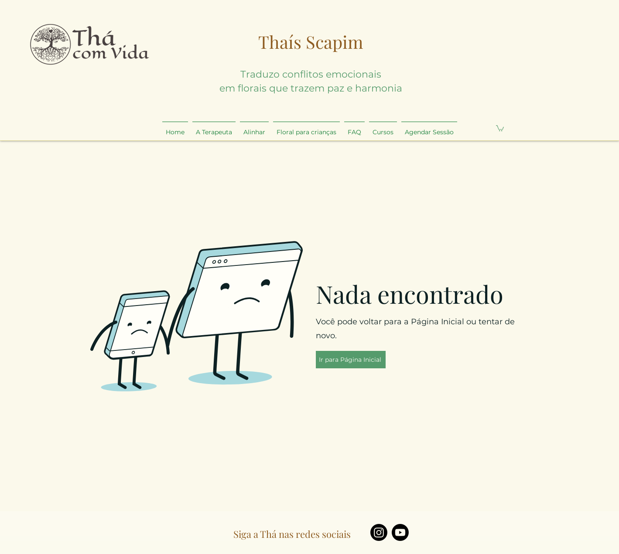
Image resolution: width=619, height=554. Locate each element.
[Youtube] (400, 532)
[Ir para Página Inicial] (351, 359)
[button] (500, 128)
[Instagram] (378, 532)
